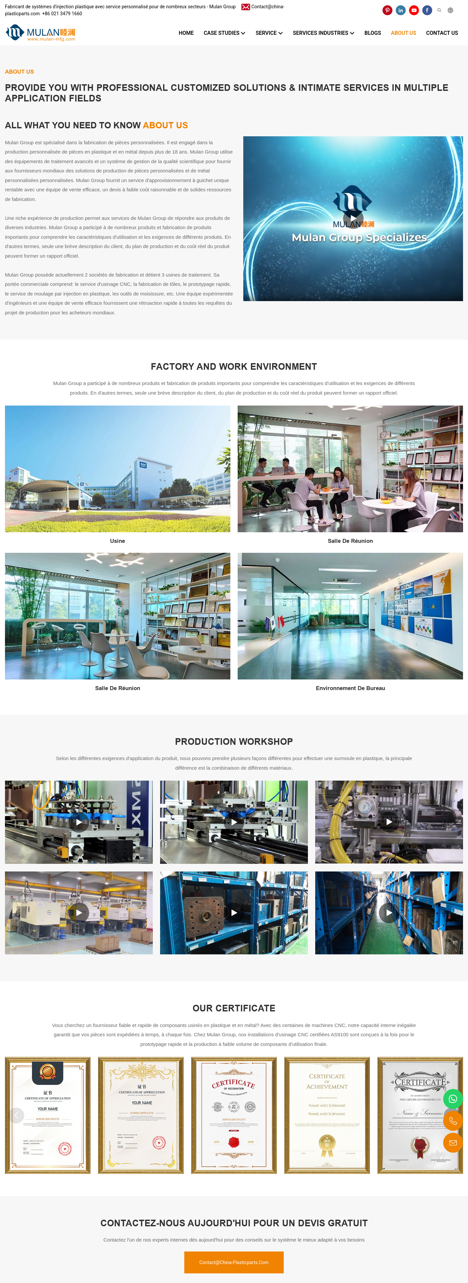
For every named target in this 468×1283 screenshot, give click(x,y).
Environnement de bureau (350, 688)
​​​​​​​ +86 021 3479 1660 (61, 13)
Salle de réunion (350, 541)
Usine (117, 541)
